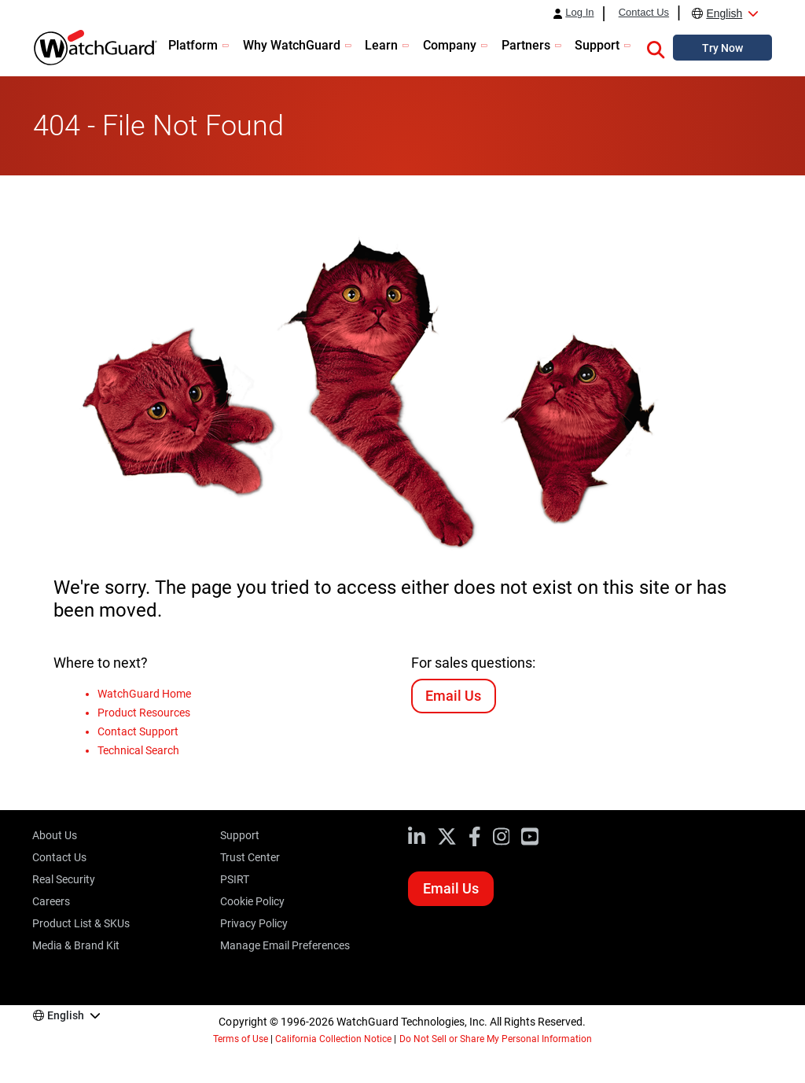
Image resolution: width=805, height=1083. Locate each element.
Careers (51, 901)
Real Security (63, 879)
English (724, 13)
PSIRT (234, 879)
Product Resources (143, 712)
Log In (579, 12)
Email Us (453, 695)
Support (239, 835)
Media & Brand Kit (75, 945)
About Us (54, 835)
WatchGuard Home (144, 693)
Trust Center (250, 857)
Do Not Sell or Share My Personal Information (496, 1038)
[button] (655, 47)
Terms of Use (240, 1038)
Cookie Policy (252, 901)
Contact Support (137, 731)
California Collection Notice (333, 1038)
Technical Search (138, 750)
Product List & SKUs (81, 923)
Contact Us (644, 12)
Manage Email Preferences (285, 945)
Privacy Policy (254, 923)
